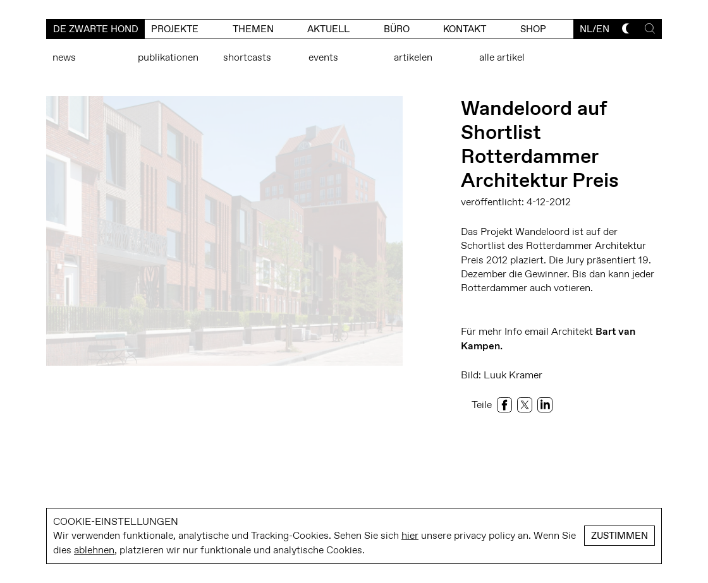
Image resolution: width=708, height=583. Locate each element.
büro (397, 29)
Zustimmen (619, 535)
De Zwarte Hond (95, 29)
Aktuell (328, 29)
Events (323, 57)
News (64, 57)
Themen (253, 29)
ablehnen (94, 549)
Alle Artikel (502, 57)
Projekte (174, 29)
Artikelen (413, 57)
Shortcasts (247, 57)
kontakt (464, 29)
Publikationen (168, 57)
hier (409, 535)
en (602, 29)
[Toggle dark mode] (627, 28)
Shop (533, 29)
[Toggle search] (650, 28)
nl (586, 29)
